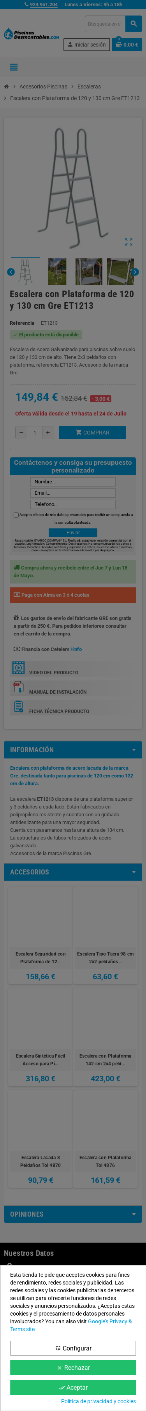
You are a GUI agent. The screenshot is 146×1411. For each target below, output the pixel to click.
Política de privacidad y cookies (98, 1401)
